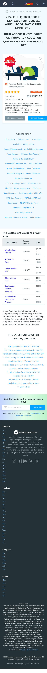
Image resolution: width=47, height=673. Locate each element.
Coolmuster (4, 436)
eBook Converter (33, 173)
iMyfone (4, 514)
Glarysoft (4, 517)
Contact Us (4, 569)
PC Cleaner (37, 188)
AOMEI (4, 508)
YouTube (25, 461)
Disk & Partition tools (15, 168)
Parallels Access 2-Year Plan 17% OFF (23, 379)
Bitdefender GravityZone (4, 440)
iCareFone (4, 443)
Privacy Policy (36, 413)
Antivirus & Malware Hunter (16, 217)
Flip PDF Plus (4, 471)
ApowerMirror (4, 481)
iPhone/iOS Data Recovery (15, 164)
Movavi (4, 495)
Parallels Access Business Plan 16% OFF (23, 383)
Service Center (4, 563)
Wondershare (4, 504)
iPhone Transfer (35, 164)
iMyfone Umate (4, 465)
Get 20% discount (37, 118)
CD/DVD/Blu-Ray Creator (16, 183)
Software (16, 208)
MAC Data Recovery (14, 198)
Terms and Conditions (23, 415)
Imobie (4, 527)
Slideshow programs (15, 173)
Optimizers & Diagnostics (23, 144)
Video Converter (33, 168)
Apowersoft (4, 539)
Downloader (13, 203)
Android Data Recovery (33, 149)
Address (4, 566)
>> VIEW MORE (23, 387)
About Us (4, 553)
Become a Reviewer (4, 596)
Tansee (4, 530)
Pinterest (37, 461)
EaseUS (4, 501)
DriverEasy (4, 433)
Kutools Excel (4, 449)
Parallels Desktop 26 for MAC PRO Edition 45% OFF (23, 354)
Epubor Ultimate (4, 475)
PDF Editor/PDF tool (33, 198)
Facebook (20, 461)
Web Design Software (23, 212)
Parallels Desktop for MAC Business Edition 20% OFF (23, 357)
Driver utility (37, 139)
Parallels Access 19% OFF (23, 376)
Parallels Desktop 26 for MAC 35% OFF (23, 361)
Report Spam (4, 583)
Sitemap (4, 586)
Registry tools (28, 208)
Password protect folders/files (31, 193)
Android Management (13, 149)
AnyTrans (4, 452)
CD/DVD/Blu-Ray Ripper (29, 203)
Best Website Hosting (4, 560)
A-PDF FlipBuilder (4, 543)
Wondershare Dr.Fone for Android (10, 299)
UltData (4, 446)
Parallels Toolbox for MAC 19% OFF (23, 368)
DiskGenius (4, 468)
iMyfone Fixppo (4, 478)
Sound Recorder (10, 193)
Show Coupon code (15, 118)
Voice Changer (12, 154)
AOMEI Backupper (4, 462)
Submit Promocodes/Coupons (4, 592)
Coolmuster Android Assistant (9, 288)
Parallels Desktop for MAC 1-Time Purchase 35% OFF (23, 365)
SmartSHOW (4, 459)
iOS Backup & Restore (23, 178)
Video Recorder (36, 217)
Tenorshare (4, 498)
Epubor (4, 536)
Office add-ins (23, 139)
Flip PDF (8, 188)
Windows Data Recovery (30, 154)
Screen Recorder (34, 183)
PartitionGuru (4, 456)
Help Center (4, 580)
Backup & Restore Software (23, 159)
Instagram (14, 461)
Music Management (22, 188)
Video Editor (10, 139)
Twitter (31, 461)
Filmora (4, 430)
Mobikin (4, 533)
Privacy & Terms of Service (29, 650)
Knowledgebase (4, 589)
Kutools (4, 492)
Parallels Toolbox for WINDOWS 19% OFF (23, 372)
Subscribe (38, 407)
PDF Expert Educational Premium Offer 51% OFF (23, 350)
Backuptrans (4, 523)
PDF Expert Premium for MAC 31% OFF (23, 346)
